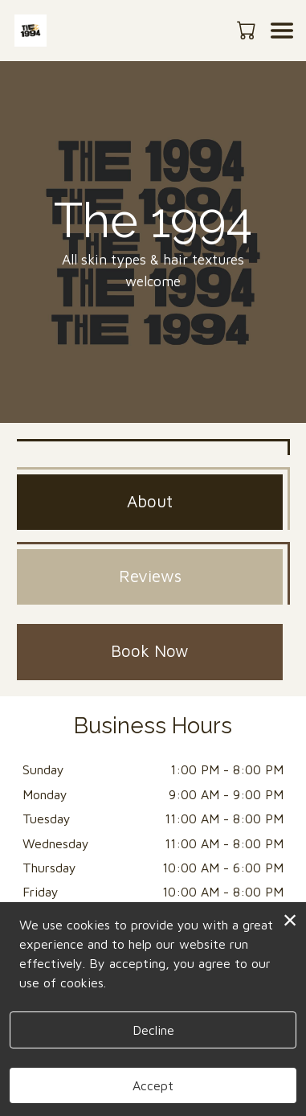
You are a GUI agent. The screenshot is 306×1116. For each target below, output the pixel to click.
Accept (153, 1085)
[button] (248, 29)
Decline (153, 1030)
